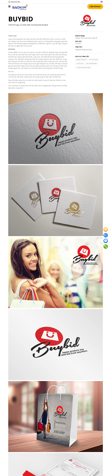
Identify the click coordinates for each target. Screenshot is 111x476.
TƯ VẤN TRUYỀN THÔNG (83, 67)
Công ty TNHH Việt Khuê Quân (86, 38)
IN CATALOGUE (93, 60)
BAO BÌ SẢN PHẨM (91, 63)
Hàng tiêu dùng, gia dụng (83, 50)
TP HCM (78, 43)
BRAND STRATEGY (81, 60)
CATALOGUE (80, 63)
